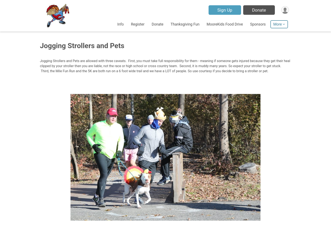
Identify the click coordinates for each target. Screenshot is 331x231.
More (277, 24)
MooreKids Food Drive (225, 24)
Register (137, 24)
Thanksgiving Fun (185, 24)
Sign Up (224, 10)
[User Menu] (285, 10)
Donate (259, 10)
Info (120, 24)
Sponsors (258, 24)
